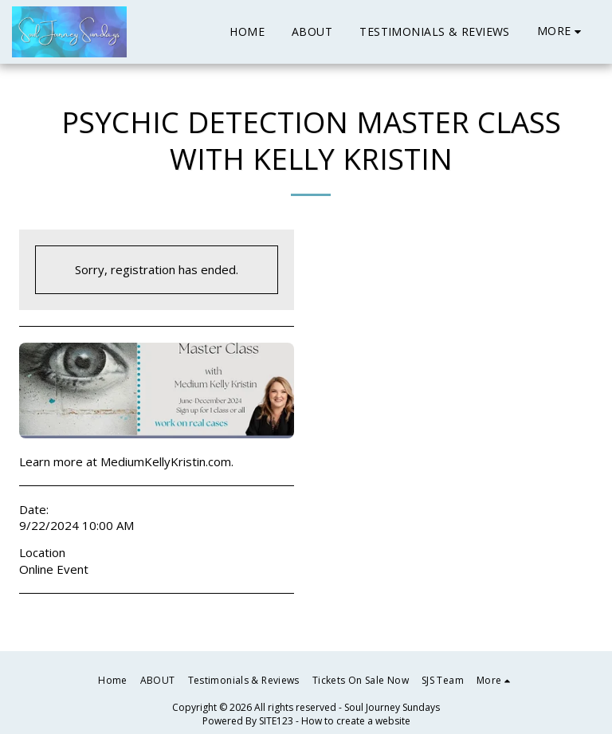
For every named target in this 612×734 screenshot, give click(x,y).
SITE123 (276, 721)
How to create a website (355, 721)
